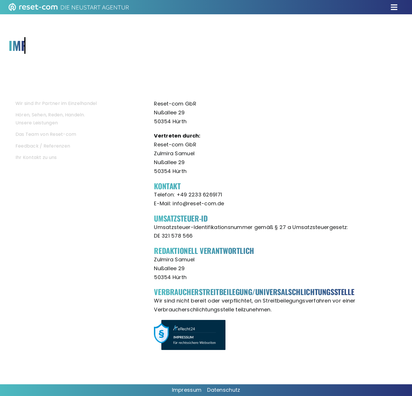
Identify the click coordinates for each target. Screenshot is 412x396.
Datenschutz (223, 389)
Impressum (186, 389)
